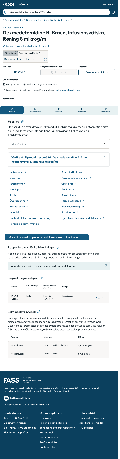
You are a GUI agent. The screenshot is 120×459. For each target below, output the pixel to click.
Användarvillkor (49, 442)
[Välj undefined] (29, 46)
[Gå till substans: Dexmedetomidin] (96, 72)
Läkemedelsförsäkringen (68, 90)
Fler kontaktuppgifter (16, 432)
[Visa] (99, 297)
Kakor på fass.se (49, 437)
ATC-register (86, 427)
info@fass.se (19, 422)
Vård (24, 4)
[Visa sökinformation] (113, 12)
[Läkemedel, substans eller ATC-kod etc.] (59, 12)
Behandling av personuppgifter (57, 427)
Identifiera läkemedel (91, 422)
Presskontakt (47, 432)
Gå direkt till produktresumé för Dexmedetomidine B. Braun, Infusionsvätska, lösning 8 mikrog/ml (59, 159)
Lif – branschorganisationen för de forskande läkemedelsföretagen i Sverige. (52, 389)
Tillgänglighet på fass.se (53, 422)
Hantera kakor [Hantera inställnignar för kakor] (48, 446)
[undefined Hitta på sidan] (59, 144)
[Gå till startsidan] (8, 4)
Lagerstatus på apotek (91, 418)
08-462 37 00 (21, 418)
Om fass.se (46, 418)
